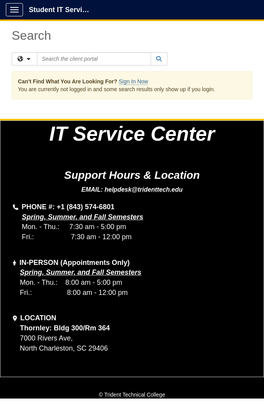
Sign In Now (133, 81)
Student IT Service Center (63, 10)
